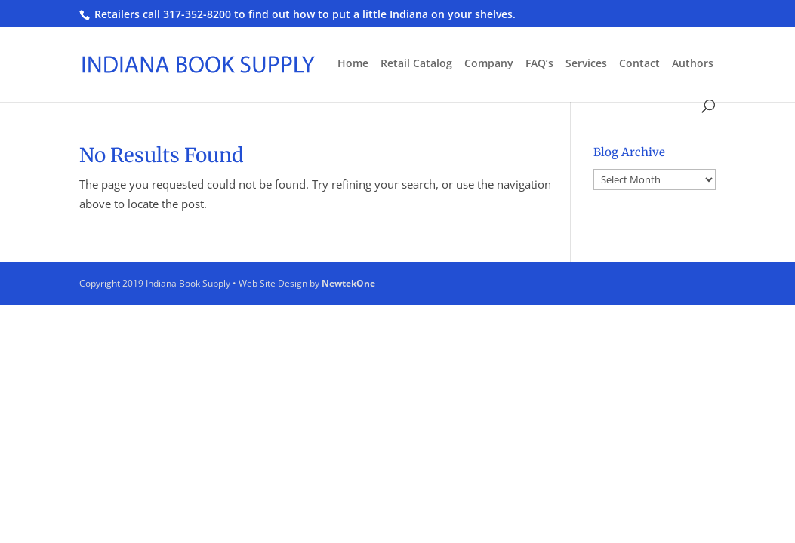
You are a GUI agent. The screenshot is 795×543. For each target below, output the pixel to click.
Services (586, 64)
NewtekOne (348, 283)
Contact (639, 64)
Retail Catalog (416, 64)
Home (352, 64)
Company (488, 64)
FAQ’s (539, 64)
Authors (692, 64)
